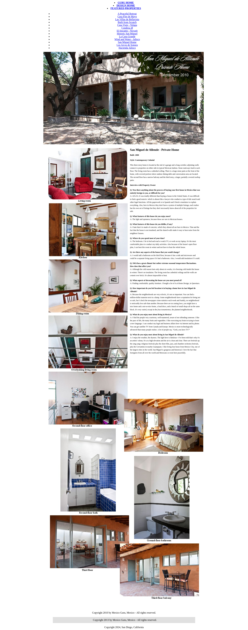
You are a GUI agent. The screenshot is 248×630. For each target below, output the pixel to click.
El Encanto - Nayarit (127, 30)
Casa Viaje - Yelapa (127, 25)
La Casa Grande (127, 36)
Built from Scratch (127, 22)
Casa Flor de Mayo (127, 16)
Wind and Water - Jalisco (127, 39)
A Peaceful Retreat (127, 13)
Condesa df (127, 28)
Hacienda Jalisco (127, 48)
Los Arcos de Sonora (127, 45)
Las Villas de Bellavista (127, 19)
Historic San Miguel (127, 33)
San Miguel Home (127, 42)
